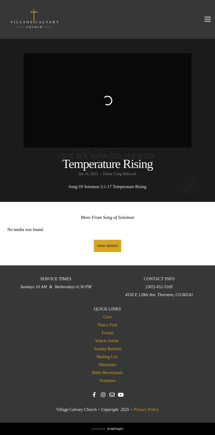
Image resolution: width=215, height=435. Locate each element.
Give (107, 317)
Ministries (107, 364)
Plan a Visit (107, 325)
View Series (107, 246)
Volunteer (107, 380)
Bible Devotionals (107, 372)
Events (107, 332)
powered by (107, 428)
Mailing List (107, 356)
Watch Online (107, 340)
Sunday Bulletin (107, 348)
